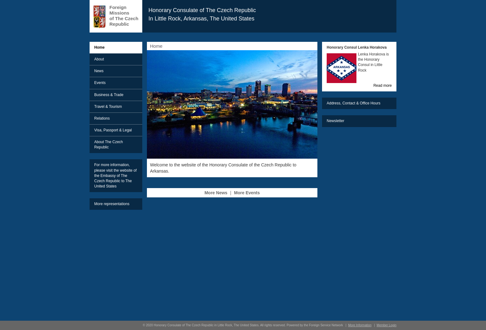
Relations (102, 118)
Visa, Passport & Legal (113, 130)
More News (216, 192)
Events (100, 83)
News (99, 71)
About (99, 59)
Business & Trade (108, 95)
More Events (247, 192)
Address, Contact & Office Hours (353, 103)
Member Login (386, 325)
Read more (382, 85)
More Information (360, 325)
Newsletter (335, 121)
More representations (111, 204)
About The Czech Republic (108, 144)
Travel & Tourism (108, 106)
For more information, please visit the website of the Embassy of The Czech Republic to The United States (115, 175)
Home (99, 47)
